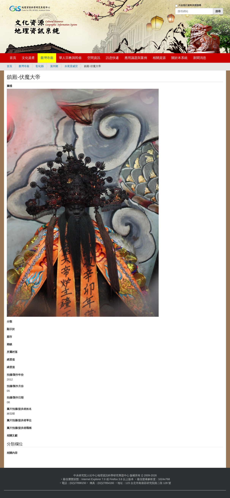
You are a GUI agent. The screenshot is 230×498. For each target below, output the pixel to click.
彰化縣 (40, 66)
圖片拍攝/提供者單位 (19, 420)
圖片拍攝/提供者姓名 (19, 408)
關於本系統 (179, 58)
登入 (169, 16)
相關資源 (159, 58)
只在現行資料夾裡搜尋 (189, 5)
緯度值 (11, 367)
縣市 (9, 336)
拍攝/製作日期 (15, 397)
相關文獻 (12, 435)
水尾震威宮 (71, 66)
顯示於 (11, 329)
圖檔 (9, 85)
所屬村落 (12, 351)
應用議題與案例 (135, 58)
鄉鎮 (9, 344)
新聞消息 (199, 58)
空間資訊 (93, 58)
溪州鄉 (54, 66)
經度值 (11, 359)
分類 (9, 321)
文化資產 (28, 58)
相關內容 (12, 452)
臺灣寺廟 (46, 58)
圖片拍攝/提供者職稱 (19, 427)
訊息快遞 (112, 58)
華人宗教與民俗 (70, 58)
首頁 (13, 58)
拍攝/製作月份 (15, 386)
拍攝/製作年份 (15, 374)
